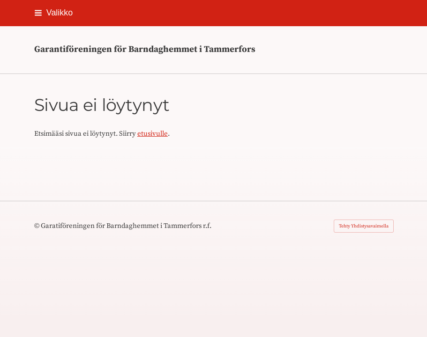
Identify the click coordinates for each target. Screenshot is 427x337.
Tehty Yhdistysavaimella (364, 226)
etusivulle (152, 133)
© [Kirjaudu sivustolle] (37, 225)
